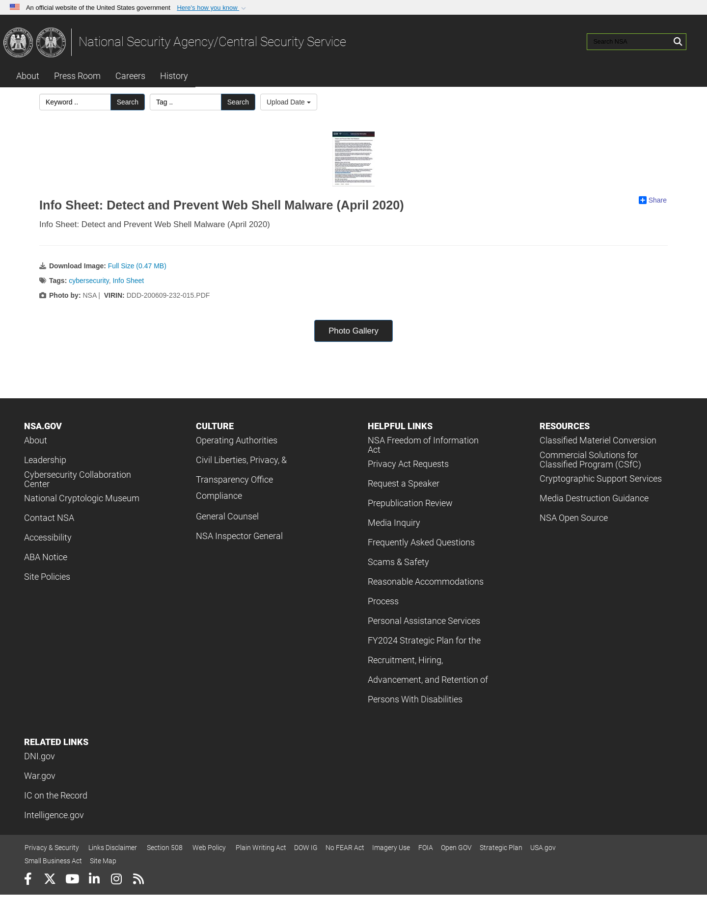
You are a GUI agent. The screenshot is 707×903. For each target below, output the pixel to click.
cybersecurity (89, 280)
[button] (212, 8)
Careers (130, 76)
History (174, 76)
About (27, 76)
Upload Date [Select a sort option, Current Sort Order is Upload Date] (289, 102)
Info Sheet (128, 280)
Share (653, 200)
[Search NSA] (629, 41)
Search (127, 102)
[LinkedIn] (94, 880)
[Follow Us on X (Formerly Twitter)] (49, 880)
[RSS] (138, 880)
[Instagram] (116, 880)
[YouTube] (72, 880)
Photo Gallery (353, 330)
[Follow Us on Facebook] (27, 880)
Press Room (77, 76)
